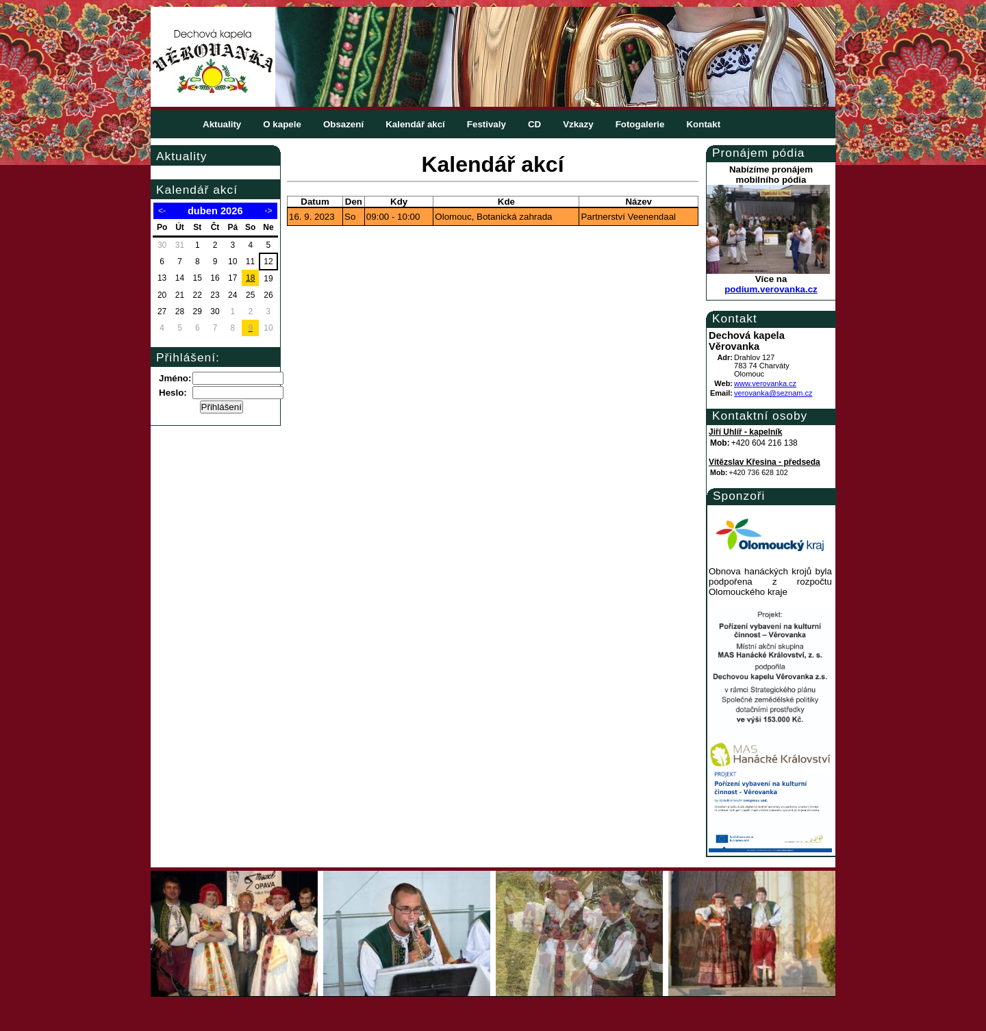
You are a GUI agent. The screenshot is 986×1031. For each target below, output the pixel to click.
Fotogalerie (640, 124)
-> (268, 211)
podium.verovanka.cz (771, 289)
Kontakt (703, 124)
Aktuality (222, 124)
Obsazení (343, 124)
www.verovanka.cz (765, 383)
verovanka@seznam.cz (773, 393)
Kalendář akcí (415, 124)
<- (162, 211)
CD (534, 124)
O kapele (282, 124)
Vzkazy (578, 124)
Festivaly (486, 124)
